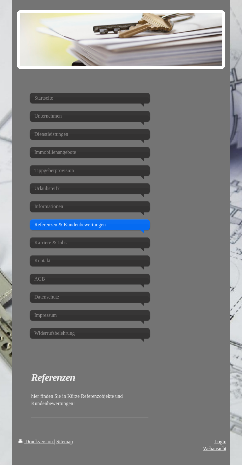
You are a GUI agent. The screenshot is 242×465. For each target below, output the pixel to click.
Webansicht (214, 448)
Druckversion (36, 441)
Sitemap (64, 441)
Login (220, 441)
